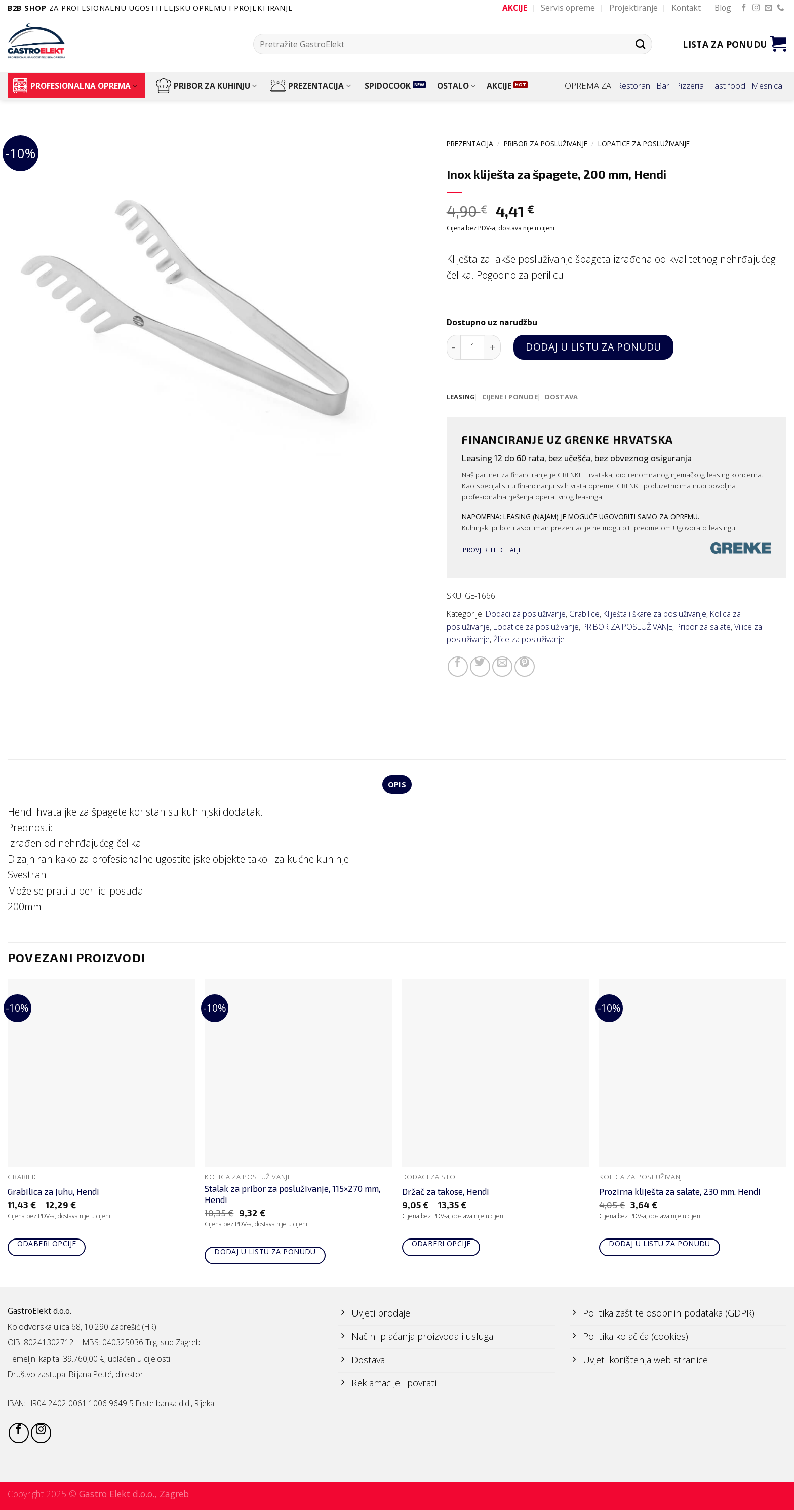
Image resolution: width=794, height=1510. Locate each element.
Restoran (633, 85)
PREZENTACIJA (310, 85)
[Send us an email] (768, 8)
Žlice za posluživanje (529, 639)
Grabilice (584, 615)
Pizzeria (690, 85)
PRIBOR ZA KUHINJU (206, 85)
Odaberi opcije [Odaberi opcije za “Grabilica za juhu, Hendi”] (46, 1245)
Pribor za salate (703, 627)
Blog (722, 7)
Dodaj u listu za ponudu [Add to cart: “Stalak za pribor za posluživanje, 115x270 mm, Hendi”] (265, 1253)
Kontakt (686, 7)
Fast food (727, 85)
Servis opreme (568, 7)
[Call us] (780, 8)
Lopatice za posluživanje (644, 143)
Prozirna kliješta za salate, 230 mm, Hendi (680, 1193)
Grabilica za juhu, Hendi (53, 1193)
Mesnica (766, 85)
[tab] (462, 397)
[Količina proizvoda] (472, 347)
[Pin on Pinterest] (524, 667)
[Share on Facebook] (458, 667)
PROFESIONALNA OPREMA (75, 85)
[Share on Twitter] (480, 667)
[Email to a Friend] (502, 667)
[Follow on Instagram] (756, 8)
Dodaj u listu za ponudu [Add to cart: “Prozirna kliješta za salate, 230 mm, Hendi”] (659, 1245)
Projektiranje (633, 7)
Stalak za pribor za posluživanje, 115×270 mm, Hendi (292, 1195)
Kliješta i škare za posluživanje (654, 615)
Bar (662, 85)
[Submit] (640, 43)
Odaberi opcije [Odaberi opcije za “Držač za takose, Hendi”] (441, 1245)
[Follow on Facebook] (744, 8)
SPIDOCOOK (388, 85)
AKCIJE (499, 85)
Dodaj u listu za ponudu (593, 347)
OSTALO (456, 85)
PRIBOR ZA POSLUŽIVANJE (545, 143)
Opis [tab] (396, 785)
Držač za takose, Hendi (445, 1193)
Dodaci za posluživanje (526, 615)
